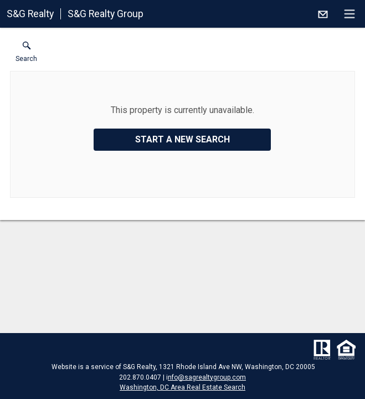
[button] (26, 54)
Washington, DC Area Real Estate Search (182, 387)
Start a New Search (182, 139)
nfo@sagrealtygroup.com (207, 377)
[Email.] (323, 14)
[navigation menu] (349, 14)
